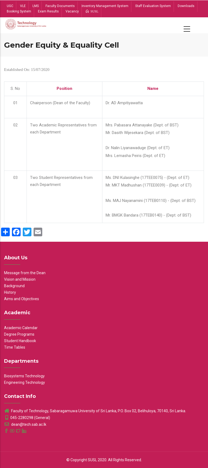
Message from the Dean (25, 273)
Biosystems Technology (24, 376)
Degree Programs (19, 334)
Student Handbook (20, 341)
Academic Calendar (21, 328)
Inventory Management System (105, 6)
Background (14, 286)
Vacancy (72, 11)
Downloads (186, 6)
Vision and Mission (19, 279)
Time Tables (14, 347)
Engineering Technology (24, 382)
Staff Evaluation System (153, 6)
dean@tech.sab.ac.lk (25, 424)
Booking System (19, 11)
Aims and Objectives (21, 299)
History (10, 292)
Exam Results (48, 11)
